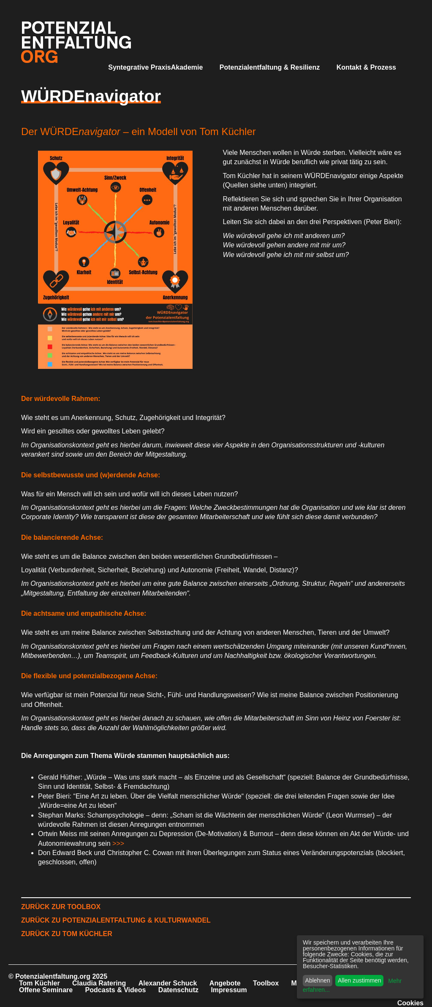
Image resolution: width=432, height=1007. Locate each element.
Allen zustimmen (359, 980)
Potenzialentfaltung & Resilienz (270, 67)
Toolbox (266, 983)
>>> (118, 843)
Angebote (225, 983)
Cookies (410, 1003)
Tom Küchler (39, 983)
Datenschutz (178, 989)
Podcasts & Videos (115, 989)
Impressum (229, 989)
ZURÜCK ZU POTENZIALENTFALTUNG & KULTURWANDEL (116, 920)
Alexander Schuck (168, 983)
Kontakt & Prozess (366, 67)
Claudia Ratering (99, 983)
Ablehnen (317, 980)
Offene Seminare (46, 989)
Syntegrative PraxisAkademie (155, 67)
